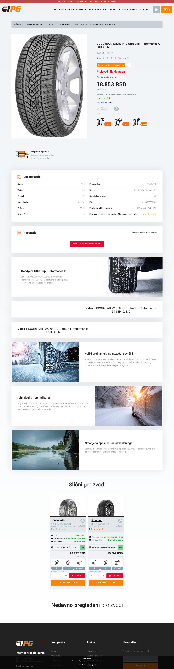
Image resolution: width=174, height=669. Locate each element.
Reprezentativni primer (105, 102)
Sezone (58, 10)
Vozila (68, 10)
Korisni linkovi (83, 10)
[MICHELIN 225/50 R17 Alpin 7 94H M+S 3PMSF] (106, 506)
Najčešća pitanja (128, 10)
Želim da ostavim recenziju (87, 244)
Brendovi (99, 10)
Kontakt (145, 10)
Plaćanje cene (93, 651)
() (168, 10)
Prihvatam (81, 665)
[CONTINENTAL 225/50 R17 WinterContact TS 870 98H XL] (68, 506)
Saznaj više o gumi (68, 583)
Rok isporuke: (59, 541)
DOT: (55, 535)
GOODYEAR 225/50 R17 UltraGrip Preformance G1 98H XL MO (87, 24)
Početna (17, 24)
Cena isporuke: (59, 538)
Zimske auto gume (33, 24)
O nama (111, 10)
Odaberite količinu (57, 572)
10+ (82, 547)
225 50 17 (51, 24)
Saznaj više (92, 665)
